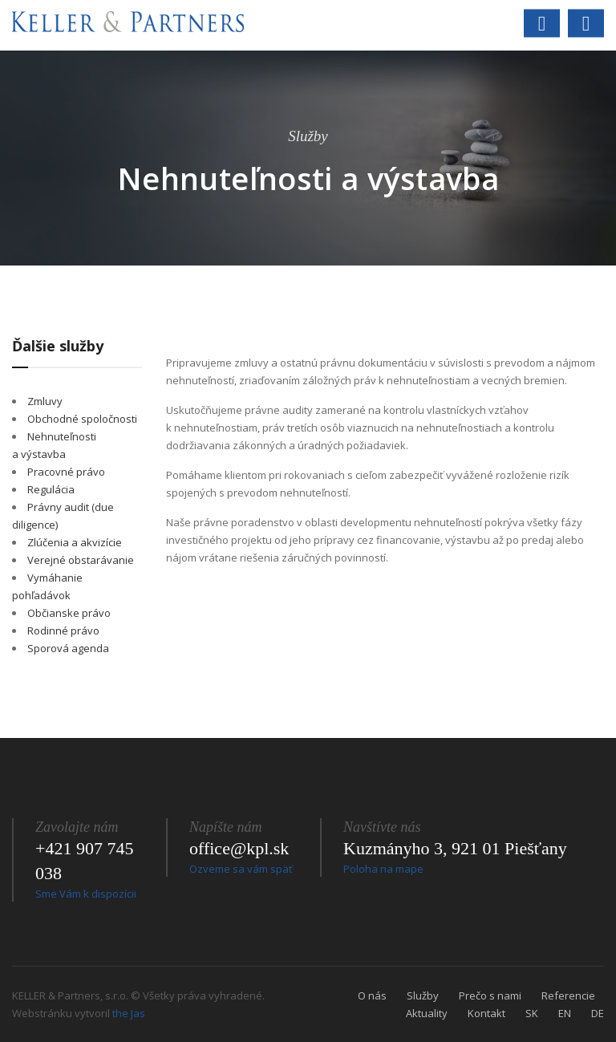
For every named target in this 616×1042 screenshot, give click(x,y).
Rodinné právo (63, 630)
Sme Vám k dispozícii (85, 893)
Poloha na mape (383, 869)
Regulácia (51, 489)
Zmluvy (45, 401)
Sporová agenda (68, 648)
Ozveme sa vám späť (241, 869)
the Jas (128, 1013)
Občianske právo (69, 613)
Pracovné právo (66, 471)
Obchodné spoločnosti (82, 419)
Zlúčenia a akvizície (74, 542)
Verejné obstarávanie (80, 560)
